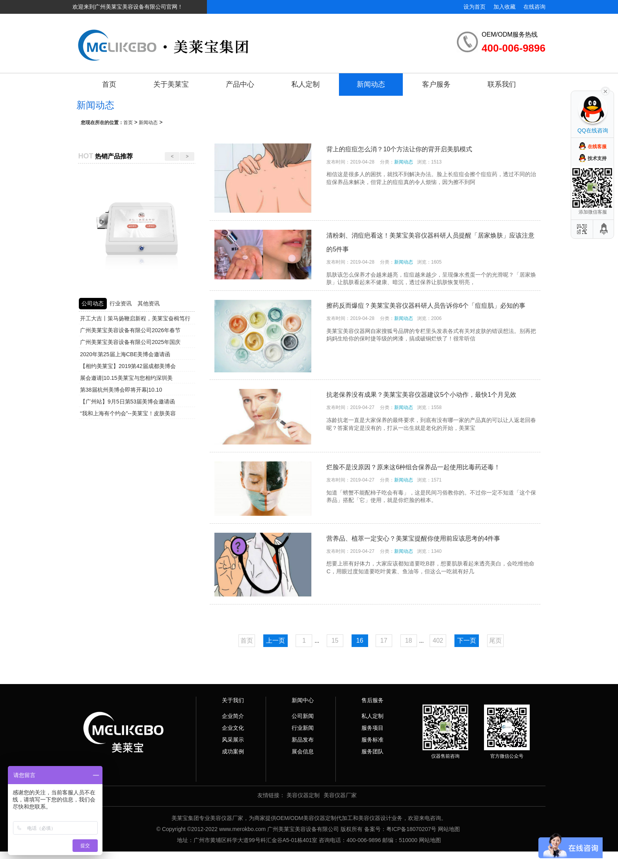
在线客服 (597, 146)
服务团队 (372, 751)
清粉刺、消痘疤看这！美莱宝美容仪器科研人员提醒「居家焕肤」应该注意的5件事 (430, 242)
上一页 (275, 640)
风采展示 (233, 739)
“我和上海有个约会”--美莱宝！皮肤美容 (128, 413)
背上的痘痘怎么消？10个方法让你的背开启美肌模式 (399, 149)
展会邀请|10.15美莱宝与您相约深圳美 (126, 378)
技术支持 (597, 158)
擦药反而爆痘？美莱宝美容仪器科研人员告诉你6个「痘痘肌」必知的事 (425, 305)
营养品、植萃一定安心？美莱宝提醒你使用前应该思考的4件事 (413, 538)
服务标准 (372, 739)
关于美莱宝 (171, 84)
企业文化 (233, 728)
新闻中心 (303, 700)
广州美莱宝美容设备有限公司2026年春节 (130, 330)
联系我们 (502, 84)
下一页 (466, 640)
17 (383, 640)
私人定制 (305, 84)
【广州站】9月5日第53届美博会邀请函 (127, 401)
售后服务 (372, 700)
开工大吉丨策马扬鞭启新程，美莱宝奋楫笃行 (135, 318)
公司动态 (93, 303)
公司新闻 (303, 716)
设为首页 (475, 7)
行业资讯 (121, 303)
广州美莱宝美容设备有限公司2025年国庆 (130, 342)
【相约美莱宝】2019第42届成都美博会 (128, 366)
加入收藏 (504, 7)
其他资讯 (149, 303)
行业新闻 (303, 728)
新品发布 (303, 739)
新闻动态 (371, 84)
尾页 (495, 640)
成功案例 (233, 751)
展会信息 (303, 751)
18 (408, 640)
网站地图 (449, 829)
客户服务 (436, 84)
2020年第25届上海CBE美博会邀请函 (125, 354)
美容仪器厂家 (340, 795)
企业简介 (233, 716)
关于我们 (233, 700)
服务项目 (372, 728)
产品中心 (240, 84)
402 (438, 640)
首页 (109, 84)
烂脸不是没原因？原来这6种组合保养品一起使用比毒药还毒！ (413, 467)
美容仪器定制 (303, 795)
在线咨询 (534, 7)
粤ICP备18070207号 (411, 829)
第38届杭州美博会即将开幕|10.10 (121, 390)
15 (335, 640)
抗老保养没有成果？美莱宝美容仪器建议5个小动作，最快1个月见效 (421, 394)
